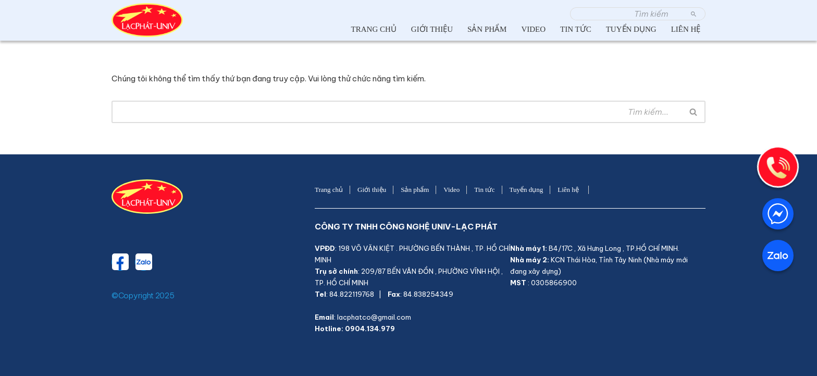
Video (533, 29)
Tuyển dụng (631, 29)
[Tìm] (626, 13)
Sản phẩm (486, 29)
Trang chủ (374, 29)
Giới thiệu (432, 29)
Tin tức (575, 29)
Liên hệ (687, 29)
